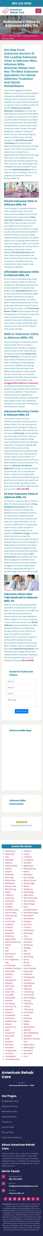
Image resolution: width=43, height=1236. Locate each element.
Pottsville (28, 942)
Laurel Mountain (12, 1059)
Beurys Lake (10, 886)
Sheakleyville (29, 977)
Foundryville (10, 965)
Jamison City (10, 1027)
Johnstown (9, 1036)
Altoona (8, 863)
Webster (27, 1030)
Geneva (8, 977)
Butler (8, 892)
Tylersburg (28, 1009)
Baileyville (9, 874)
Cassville (8, 904)
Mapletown (28, 865)
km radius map (21, 760)
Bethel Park (10, 880)
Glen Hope (9, 986)
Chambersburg (11, 909)
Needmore (28, 889)
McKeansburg (30, 868)
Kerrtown (9, 1044)
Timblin (27, 1006)
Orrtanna (28, 924)
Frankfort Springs (13, 968)
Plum (26, 936)
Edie (7, 948)
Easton (8, 945)
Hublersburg (10, 1021)
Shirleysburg (29, 983)
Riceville (27, 953)
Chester (8, 918)
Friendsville (10, 971)
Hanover (9, 1000)
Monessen (28, 874)
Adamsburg (10, 851)
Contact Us (7, 1122)
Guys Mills (9, 994)
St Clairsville (29, 994)
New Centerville (30, 898)
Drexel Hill (9, 933)
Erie (6, 951)
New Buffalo (29, 892)
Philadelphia (29, 930)
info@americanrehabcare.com (23, 1186)
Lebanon (27, 851)
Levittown (28, 857)
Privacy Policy (8, 1132)
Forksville (9, 956)
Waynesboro (29, 1027)
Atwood (8, 871)
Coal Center (10, 921)
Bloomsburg (10, 889)
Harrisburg (10, 1003)
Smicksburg (29, 992)
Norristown (29, 915)
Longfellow (28, 860)
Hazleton (9, 1012)
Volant (26, 1015)
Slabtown (28, 989)
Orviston (27, 927)
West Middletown (31, 1033)
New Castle (28, 895)
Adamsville (9, 854)
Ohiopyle (27, 921)
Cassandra (9, 898)
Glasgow (8, 983)
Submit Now (21, 711)
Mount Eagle (29, 883)
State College (29, 997)
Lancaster (9, 1053)
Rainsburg (28, 945)
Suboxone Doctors (10, 1106)
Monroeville (29, 877)
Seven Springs (30, 968)
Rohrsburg (28, 956)
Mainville (27, 863)
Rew (25, 951)
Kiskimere (9, 1047)
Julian (7, 1038)
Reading (27, 948)
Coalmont (9, 924)
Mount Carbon (30, 880)
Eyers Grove (10, 953)
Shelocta (27, 980)
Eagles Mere (10, 939)
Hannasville (10, 997)
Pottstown (28, 939)
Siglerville (28, 986)
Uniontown (28, 1012)
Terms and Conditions (11, 1137)
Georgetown (10, 980)
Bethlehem (10, 883)
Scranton (27, 965)
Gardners (9, 974)
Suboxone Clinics (9, 1116)
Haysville (9, 1009)
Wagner (27, 1021)
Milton (26, 871)
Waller (26, 1024)
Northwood (29, 918)
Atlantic (8, 868)
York (26, 1056)
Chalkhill (8, 907)
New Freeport (30, 901)
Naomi (26, 886)
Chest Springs (11, 915)
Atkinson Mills (15, 36)
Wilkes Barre (29, 1044)
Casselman (9, 901)
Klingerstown (11, 1050)
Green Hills (10, 992)
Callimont (9, 895)
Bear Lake (9, 877)
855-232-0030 (21, 3)
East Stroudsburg (12, 942)
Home (4, 36)
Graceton (9, 989)
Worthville (28, 1053)
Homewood (10, 1015)
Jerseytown (10, 1033)
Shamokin (28, 974)
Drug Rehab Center (10, 1101)
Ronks (26, 962)
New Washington (31, 912)
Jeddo (7, 1030)
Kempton (9, 1041)
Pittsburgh (28, 933)
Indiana (8, 1024)
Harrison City (11, 1006)
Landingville (10, 1056)
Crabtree (9, 927)
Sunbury (27, 1000)
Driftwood (9, 936)
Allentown (9, 860)
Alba (7, 857)
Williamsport (29, 1047)
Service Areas (8, 1127)
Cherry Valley (11, 912)
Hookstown (10, 1018)
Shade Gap (28, 971)
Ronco (26, 959)
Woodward (28, 1050)
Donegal (8, 930)
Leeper (27, 854)
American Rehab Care (17, 1074)
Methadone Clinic (9, 1111)
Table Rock (28, 1003)
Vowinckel (28, 1018)
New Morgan (29, 904)
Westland (28, 1036)
